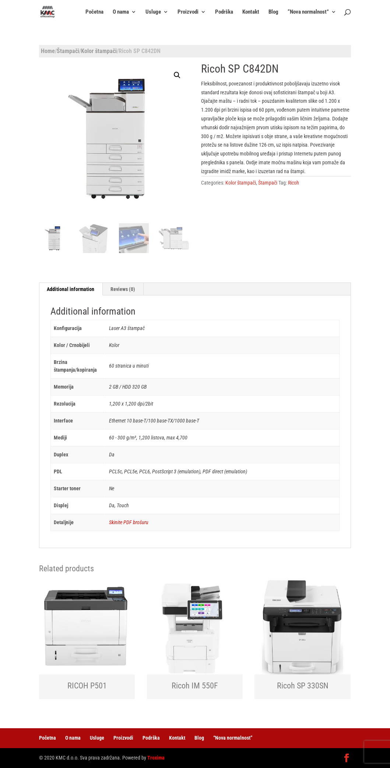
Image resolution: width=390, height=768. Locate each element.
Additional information (70, 289)
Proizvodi (188, 12)
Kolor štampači (99, 51)
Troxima (156, 758)
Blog (273, 12)
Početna (94, 12)
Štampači (68, 51)
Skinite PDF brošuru (128, 522)
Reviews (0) (122, 289)
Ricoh (293, 183)
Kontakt (250, 12)
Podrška (224, 12)
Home (48, 51)
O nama (121, 12)
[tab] (71, 289)
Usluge (153, 12)
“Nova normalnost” (308, 12)
